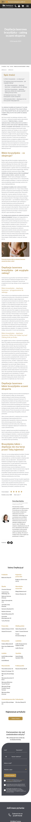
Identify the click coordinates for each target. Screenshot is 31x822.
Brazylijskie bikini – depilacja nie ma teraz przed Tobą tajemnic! (15, 99)
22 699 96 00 (17, 749)
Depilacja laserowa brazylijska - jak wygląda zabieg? (15, 82)
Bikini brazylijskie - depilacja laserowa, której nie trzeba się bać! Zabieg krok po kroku (15, 91)
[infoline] (15, 6)
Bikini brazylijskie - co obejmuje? (14, 79)
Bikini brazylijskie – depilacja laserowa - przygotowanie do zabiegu (16, 86)
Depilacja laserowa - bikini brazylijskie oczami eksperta (12, 95)
